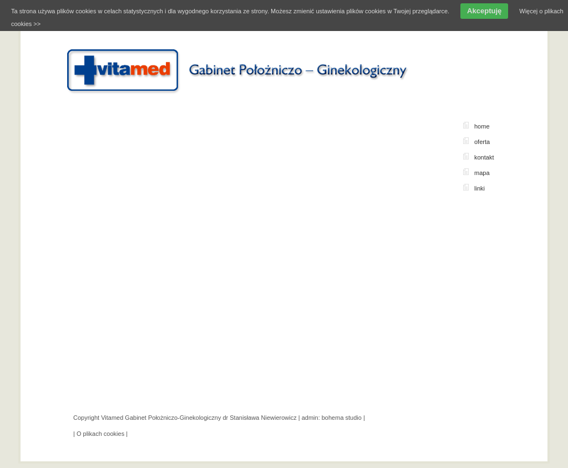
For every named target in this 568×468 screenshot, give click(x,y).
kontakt (484, 157)
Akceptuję (484, 11)
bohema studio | (343, 417)
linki (479, 188)
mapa (482, 172)
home (482, 126)
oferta (482, 141)
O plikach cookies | (102, 433)
